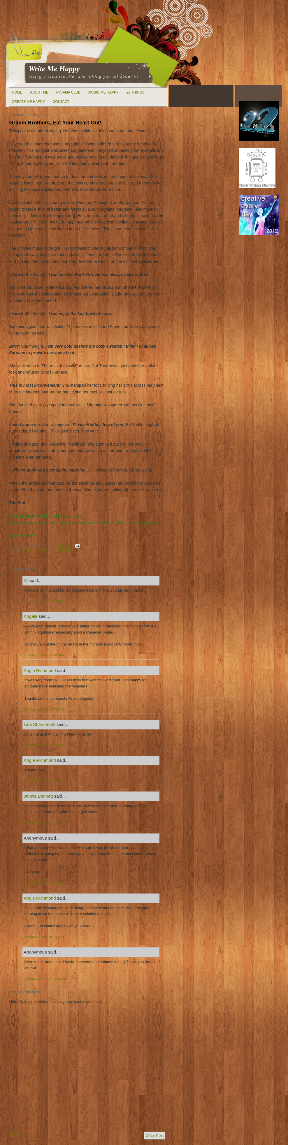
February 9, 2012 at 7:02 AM (44, 655)
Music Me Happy (103, 92)
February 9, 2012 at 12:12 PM (45, 822)
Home (17, 92)
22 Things (136, 92)
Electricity (29, 550)
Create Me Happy (28, 102)
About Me (39, 92)
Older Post (155, 1135)
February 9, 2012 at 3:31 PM (44, 937)
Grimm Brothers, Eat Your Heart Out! (55, 123)
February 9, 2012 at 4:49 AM (44, 601)
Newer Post (19, 1134)
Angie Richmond (40, 670)
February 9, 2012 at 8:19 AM (44, 780)
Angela (31, 616)
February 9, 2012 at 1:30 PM (44, 882)
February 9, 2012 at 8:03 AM (44, 709)
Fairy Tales (47, 550)
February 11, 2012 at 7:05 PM (45, 979)
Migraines (66, 550)
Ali (26, 580)
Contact (61, 102)
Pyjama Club (68, 92)
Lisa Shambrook (39, 724)
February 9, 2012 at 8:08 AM (44, 745)
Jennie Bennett (38, 796)
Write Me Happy (54, 68)
